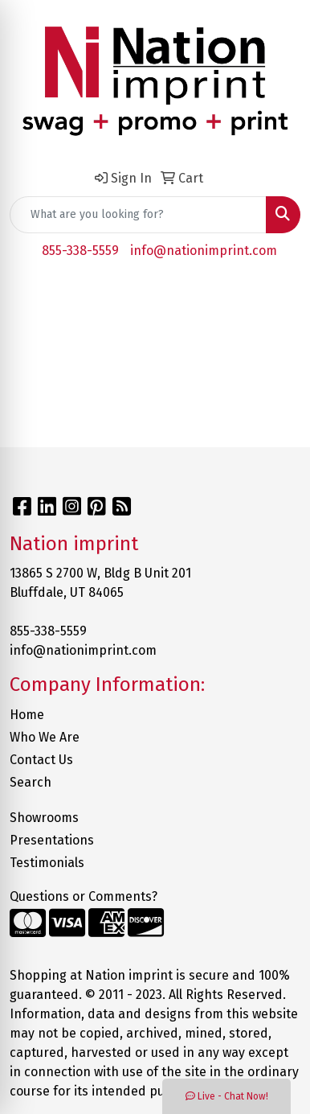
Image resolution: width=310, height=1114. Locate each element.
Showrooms (44, 817)
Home (27, 714)
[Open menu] (278, 297)
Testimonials (47, 862)
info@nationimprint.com (203, 250)
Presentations (52, 840)
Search (30, 782)
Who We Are (45, 737)
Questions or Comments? (83, 896)
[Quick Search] (138, 214)
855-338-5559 (80, 250)
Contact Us (41, 759)
